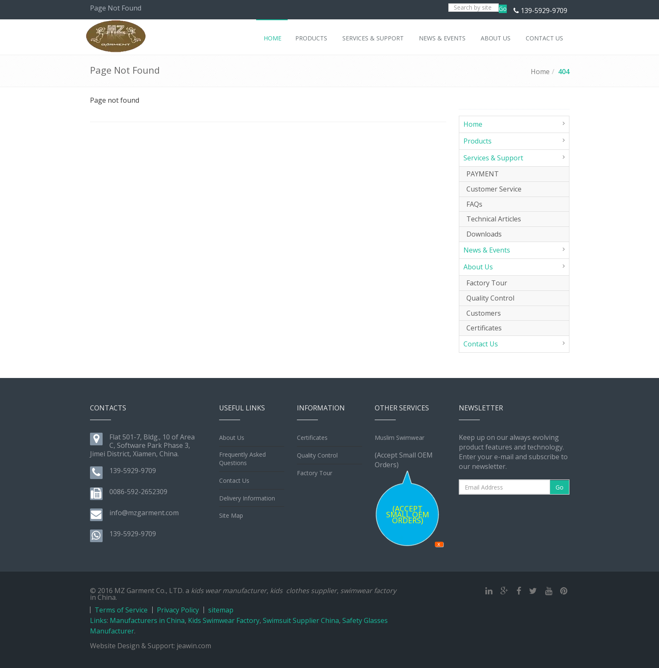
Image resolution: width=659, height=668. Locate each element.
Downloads (484, 234)
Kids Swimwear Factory (223, 620)
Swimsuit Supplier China (301, 620)
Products (477, 141)
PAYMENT (482, 173)
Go (503, 9)
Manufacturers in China (147, 620)
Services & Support (493, 157)
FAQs (474, 204)
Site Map (231, 515)
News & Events (486, 250)
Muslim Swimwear (399, 438)
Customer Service (493, 189)
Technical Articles (493, 219)
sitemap (220, 610)
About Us (478, 266)
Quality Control (490, 298)
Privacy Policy (178, 610)
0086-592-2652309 (138, 491)
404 (563, 71)
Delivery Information (247, 498)
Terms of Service (121, 610)
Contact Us (480, 344)
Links (98, 620)
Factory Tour (486, 282)
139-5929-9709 (544, 10)
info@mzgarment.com (144, 512)
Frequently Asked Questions (242, 458)
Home (540, 71)
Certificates (484, 328)
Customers (483, 313)
